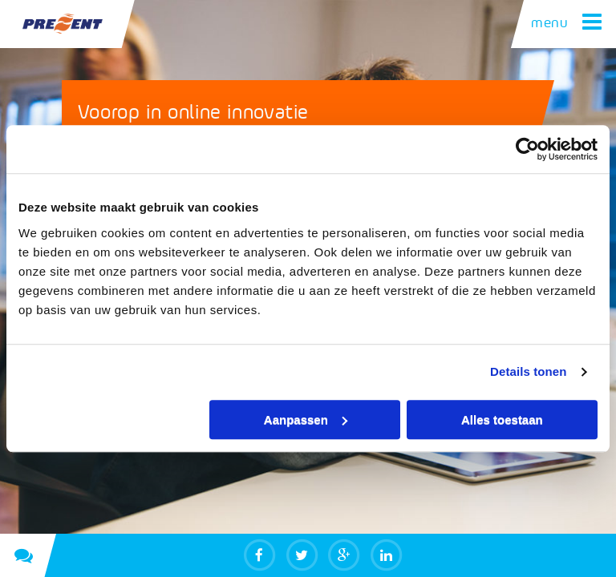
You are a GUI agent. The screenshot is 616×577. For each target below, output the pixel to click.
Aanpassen (305, 419)
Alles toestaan (502, 419)
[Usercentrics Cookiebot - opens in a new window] (527, 149)
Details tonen (528, 371)
